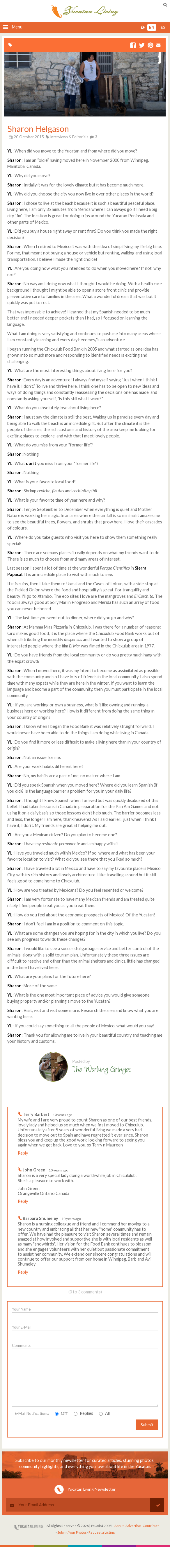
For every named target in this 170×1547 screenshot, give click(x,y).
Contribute (151, 1526)
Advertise (133, 1526)
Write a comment (139, 1102)
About (119, 1526)
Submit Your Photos (72, 1532)
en (151, 27)
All (104, 1413)
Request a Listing (101, 1532)
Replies (83, 1413)
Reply (23, 1153)
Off (61, 1413)
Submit (147, 1424)
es (163, 27)
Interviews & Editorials (69, 136)
